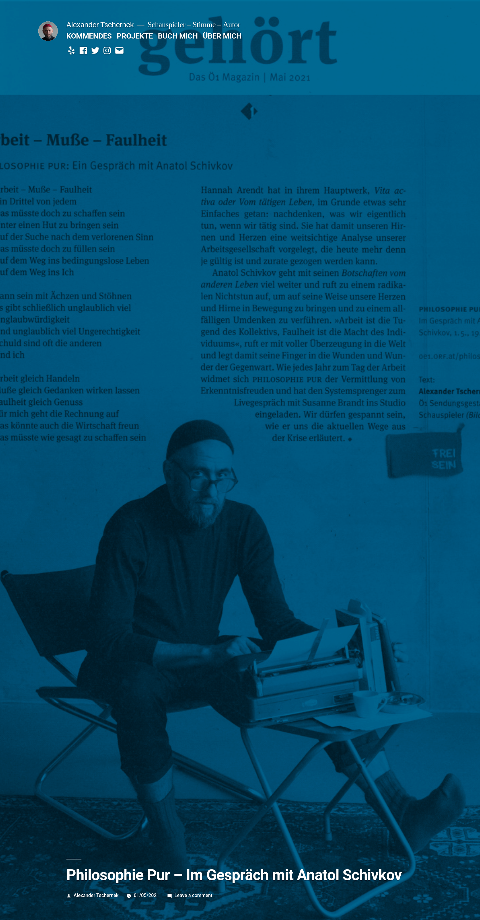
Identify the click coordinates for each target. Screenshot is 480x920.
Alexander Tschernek (100, 24)
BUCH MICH (178, 36)
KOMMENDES (89, 36)
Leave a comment (193, 895)
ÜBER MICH (222, 36)
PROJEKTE (135, 36)
